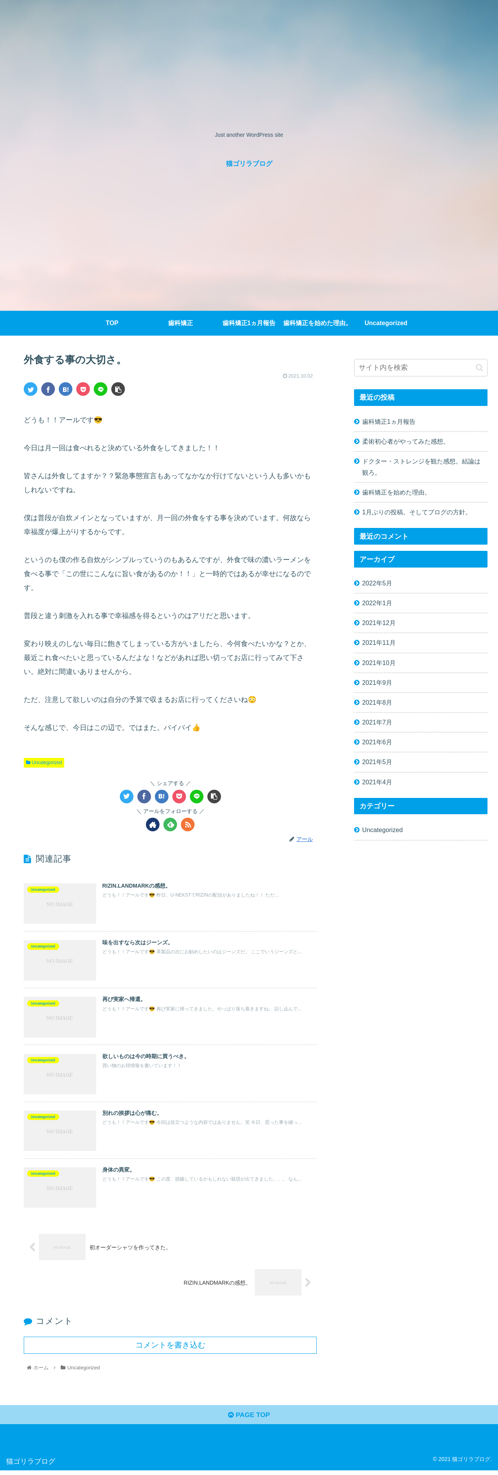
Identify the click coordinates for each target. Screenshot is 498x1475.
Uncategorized (44, 762)
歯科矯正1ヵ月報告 (389, 421)
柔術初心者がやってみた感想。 (405, 441)
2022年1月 (377, 602)
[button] (479, 367)
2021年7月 (377, 722)
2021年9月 (377, 682)
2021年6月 (377, 741)
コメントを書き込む (170, 1348)
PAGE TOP (248, 1419)
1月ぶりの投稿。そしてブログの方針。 (417, 512)
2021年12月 (379, 622)
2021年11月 (379, 642)
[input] (421, 367)
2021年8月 (377, 702)
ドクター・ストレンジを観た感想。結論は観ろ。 (421, 467)
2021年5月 (377, 761)
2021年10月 (379, 662)
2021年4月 (377, 781)
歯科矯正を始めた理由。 (396, 492)
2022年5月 (377, 583)
